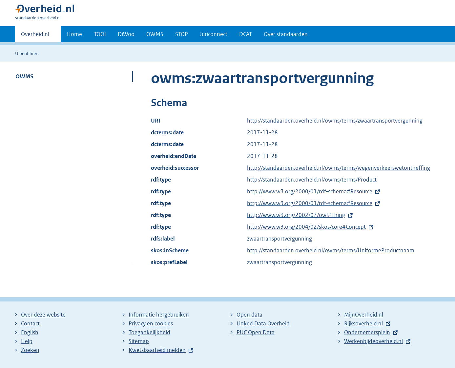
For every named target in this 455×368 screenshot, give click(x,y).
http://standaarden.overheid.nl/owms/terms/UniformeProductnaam (330, 250)
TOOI (100, 34)
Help (26, 341)
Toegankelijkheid (149, 332)
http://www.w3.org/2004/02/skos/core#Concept (306, 226)
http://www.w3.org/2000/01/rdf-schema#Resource (309, 191)
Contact (30, 323)
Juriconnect (213, 34)
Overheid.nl (35, 36)
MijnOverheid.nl (363, 314)
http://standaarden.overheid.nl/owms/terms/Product (312, 179)
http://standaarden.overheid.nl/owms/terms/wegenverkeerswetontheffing (338, 167)
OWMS (154, 34)
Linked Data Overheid (263, 323)
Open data (249, 314)
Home (74, 34)
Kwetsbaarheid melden (157, 350)
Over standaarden (286, 34)
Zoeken (30, 350)
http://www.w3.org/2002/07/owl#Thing (296, 215)
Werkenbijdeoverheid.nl (373, 341)
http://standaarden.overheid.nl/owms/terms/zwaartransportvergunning (335, 120)
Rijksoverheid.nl (363, 323)
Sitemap (139, 341)
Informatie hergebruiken (159, 314)
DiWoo (126, 34)
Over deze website (43, 314)
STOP (181, 34)
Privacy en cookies (151, 323)
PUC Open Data (256, 332)
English (29, 332)
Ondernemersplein (367, 332)
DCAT (245, 34)
